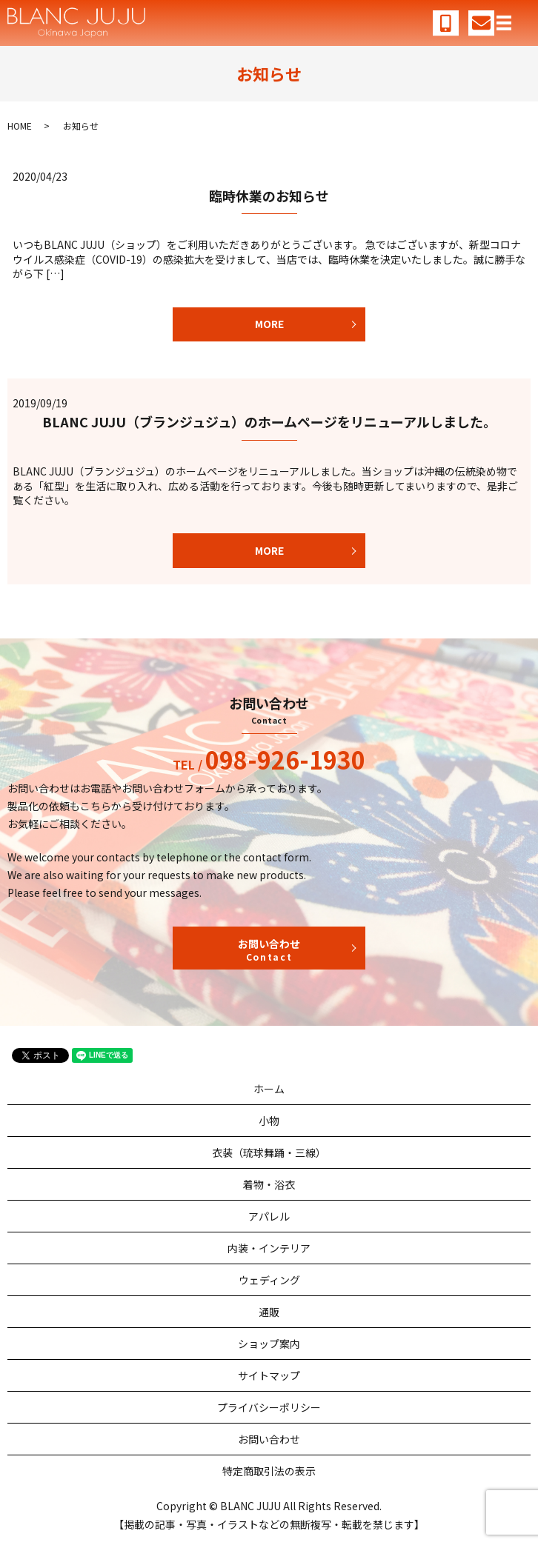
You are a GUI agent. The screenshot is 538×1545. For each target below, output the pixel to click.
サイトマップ (269, 1375)
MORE (269, 323)
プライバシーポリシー (269, 1407)
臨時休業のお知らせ (269, 195)
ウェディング (269, 1279)
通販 (269, 1311)
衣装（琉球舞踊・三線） (269, 1152)
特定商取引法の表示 (269, 1471)
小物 (269, 1120)
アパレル (269, 1216)
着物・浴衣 (269, 1184)
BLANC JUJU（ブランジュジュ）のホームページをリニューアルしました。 (269, 421)
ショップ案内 (269, 1343)
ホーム (269, 1088)
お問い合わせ (269, 949)
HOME (19, 125)
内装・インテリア (269, 1248)
